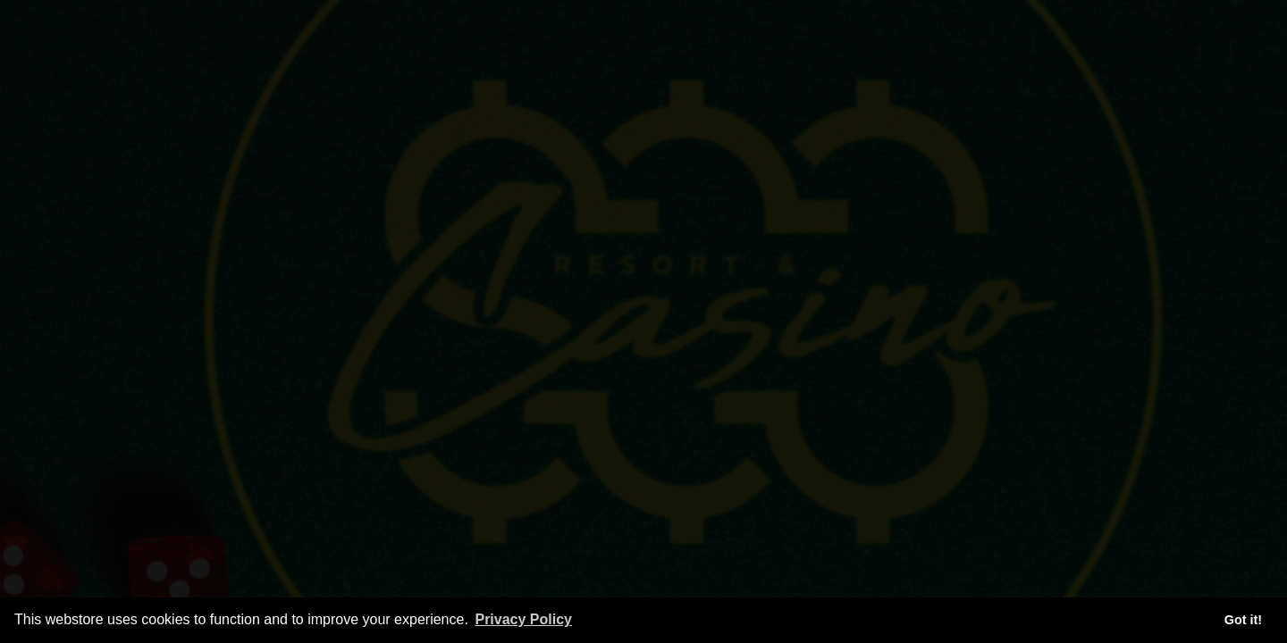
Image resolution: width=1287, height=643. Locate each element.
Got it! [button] (1243, 620)
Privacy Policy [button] (523, 619)
